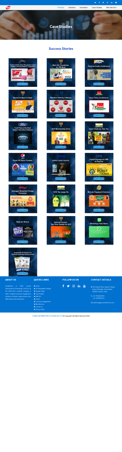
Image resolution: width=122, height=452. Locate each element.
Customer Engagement (43, 301)
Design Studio (40, 291)
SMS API (38, 296)
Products (60, 8)
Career (37, 299)
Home (37, 286)
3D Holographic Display (43, 288)
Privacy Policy (40, 309)
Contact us (39, 307)
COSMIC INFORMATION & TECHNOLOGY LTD (47, 316)
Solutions (71, 8)
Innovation (84, 8)
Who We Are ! (111, 8)
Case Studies (97, 8)
